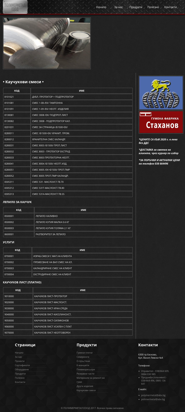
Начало (101, 7)
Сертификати (22, 365)
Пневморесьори (86, 369)
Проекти (19, 361)
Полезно (153, 7)
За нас (118, 7)
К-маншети (83, 365)
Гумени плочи (84, 352)
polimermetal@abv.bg (153, 399)
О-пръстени (83, 361)
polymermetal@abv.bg (153, 395)
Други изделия (85, 386)
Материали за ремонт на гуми (91, 379)
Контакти (170, 7)
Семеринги (83, 356)
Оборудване (22, 369)
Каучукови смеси (86, 390)
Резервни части (85, 373)
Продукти (135, 7)
